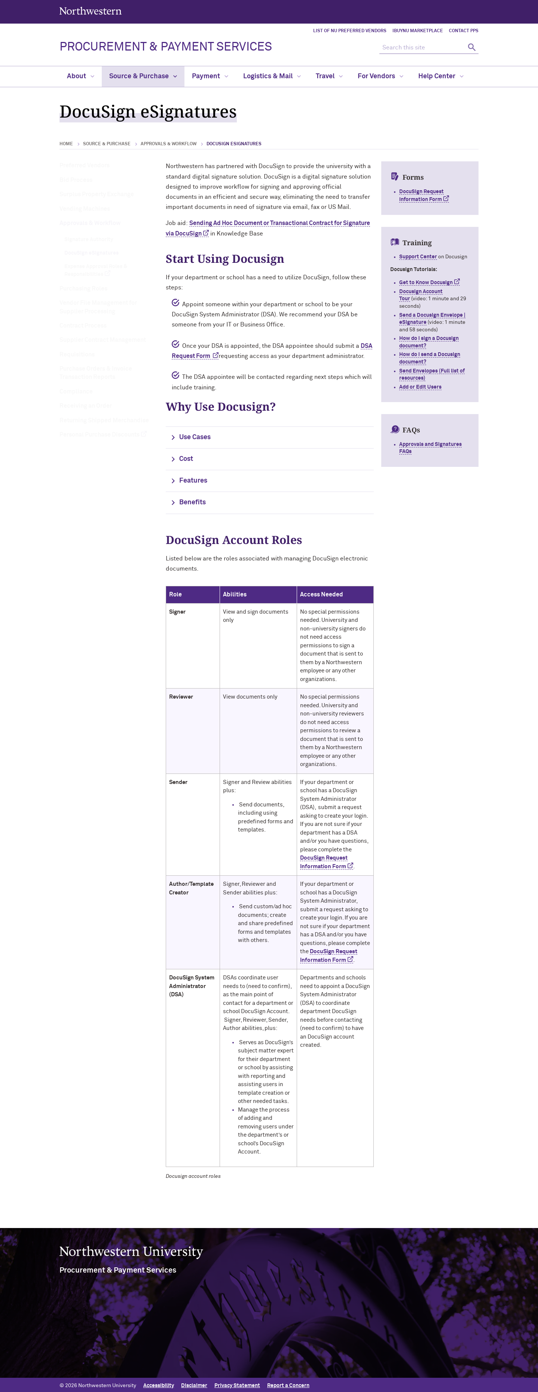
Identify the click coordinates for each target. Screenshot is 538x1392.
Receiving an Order (85, 406)
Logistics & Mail (272, 76)
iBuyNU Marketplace (417, 31)
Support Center (418, 256)
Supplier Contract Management (102, 340)
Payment (210, 76)
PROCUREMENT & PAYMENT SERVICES (165, 47)
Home (66, 144)
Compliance (76, 392)
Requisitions (77, 355)
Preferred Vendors (84, 165)
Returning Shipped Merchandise (104, 420)
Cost (186, 459)
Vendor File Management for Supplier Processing (98, 307)
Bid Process (75, 180)
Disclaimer (194, 1383)
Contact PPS (464, 31)
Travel (329, 76)
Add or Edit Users (420, 387)
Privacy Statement (237, 1383)
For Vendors (380, 76)
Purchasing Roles (83, 289)
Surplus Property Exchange (96, 194)
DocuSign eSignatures (91, 253)
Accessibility (158, 1383)
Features (193, 480)
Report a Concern (288, 1383)
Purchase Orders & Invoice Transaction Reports (95, 373)
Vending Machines (84, 209)
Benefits (192, 502)
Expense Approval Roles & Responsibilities (95, 270)
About (80, 76)
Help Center (441, 76)
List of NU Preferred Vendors (349, 31)
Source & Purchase (143, 76)
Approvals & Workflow (168, 144)
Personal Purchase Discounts (99, 435)
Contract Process (83, 326)
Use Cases (195, 437)
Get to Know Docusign (426, 282)
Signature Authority (88, 239)
